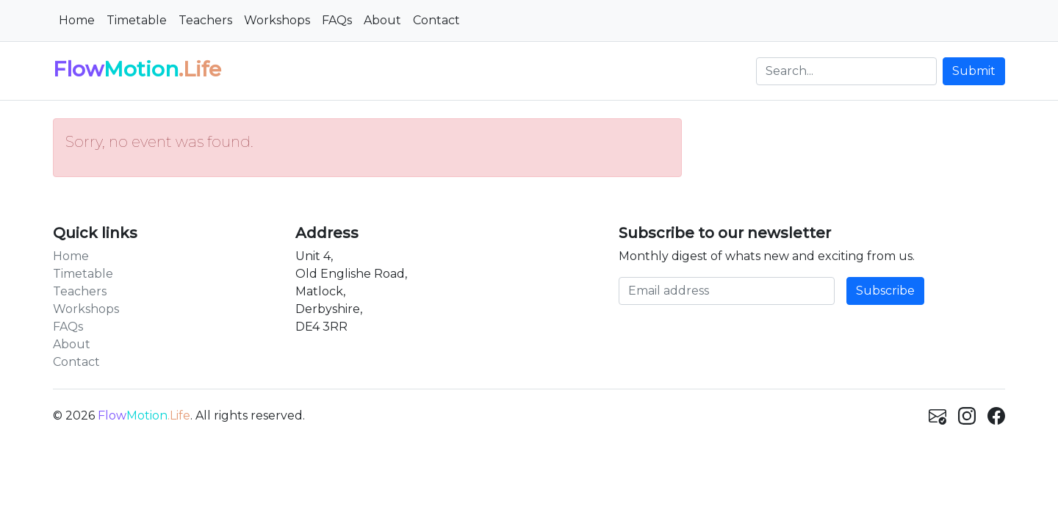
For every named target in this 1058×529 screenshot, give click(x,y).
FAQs (337, 20)
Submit (974, 71)
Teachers (205, 20)
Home (77, 20)
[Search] (846, 71)
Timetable (137, 20)
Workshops (277, 20)
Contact (436, 20)
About (382, 20)
